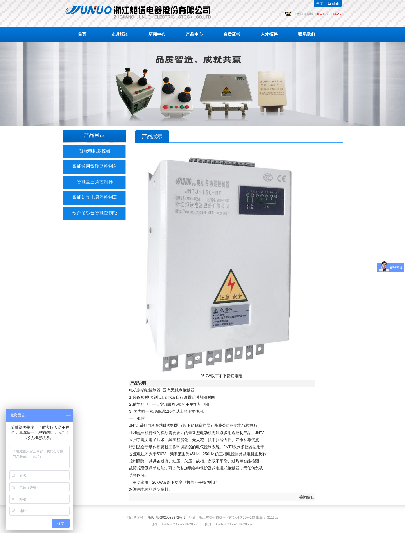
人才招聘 (269, 34)
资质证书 (231, 34)
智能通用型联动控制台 (94, 166)
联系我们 (306, 34)
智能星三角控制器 (95, 181)
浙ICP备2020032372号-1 (166, 517)
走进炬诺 (119, 34)
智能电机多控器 (95, 150)
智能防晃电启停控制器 (94, 197)
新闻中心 (156, 34)
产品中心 (194, 34)
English (333, 3)
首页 (82, 34)
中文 (319, 3)
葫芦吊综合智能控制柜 (94, 212)
